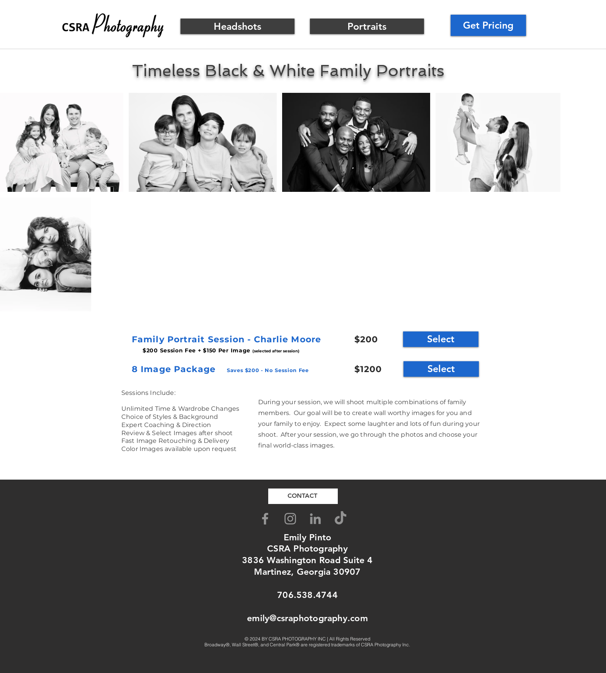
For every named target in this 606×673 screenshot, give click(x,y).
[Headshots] (237, 26)
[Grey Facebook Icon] (265, 518)
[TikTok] (340, 518)
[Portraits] (367, 26)
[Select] (440, 339)
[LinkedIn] (315, 518)
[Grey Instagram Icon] (290, 518)
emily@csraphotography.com (307, 618)
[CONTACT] (303, 496)
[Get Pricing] (488, 25)
